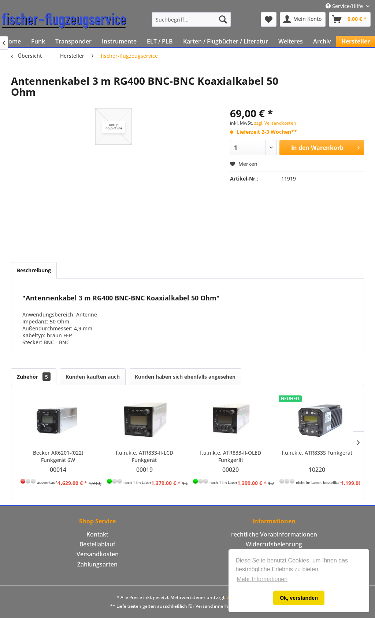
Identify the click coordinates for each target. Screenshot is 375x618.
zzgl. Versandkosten (275, 123)
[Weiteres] (290, 41)
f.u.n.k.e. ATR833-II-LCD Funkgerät (144, 456)
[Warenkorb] (350, 19)
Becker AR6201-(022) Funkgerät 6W (58, 456)
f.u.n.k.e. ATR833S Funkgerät (317, 452)
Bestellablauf (97, 544)
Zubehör (34, 376)
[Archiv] (322, 41)
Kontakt (97, 534)
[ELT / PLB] (160, 41)
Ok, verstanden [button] (299, 598)
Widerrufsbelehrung (274, 544)
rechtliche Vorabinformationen (274, 534)
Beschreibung (34, 270)
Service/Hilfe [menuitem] (345, 6)
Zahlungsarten (97, 564)
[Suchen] (223, 19)
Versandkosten (98, 554)
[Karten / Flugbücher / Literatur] (225, 41)
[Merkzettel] (268, 19)
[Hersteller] (355, 41)
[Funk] (38, 41)
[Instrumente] (119, 41)
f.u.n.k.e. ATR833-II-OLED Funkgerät (230, 456)
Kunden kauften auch (93, 376)
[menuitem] (191, 19)
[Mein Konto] (303, 19)
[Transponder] (73, 41)
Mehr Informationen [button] (262, 579)
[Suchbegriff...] (191, 19)
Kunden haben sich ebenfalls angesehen (185, 376)
